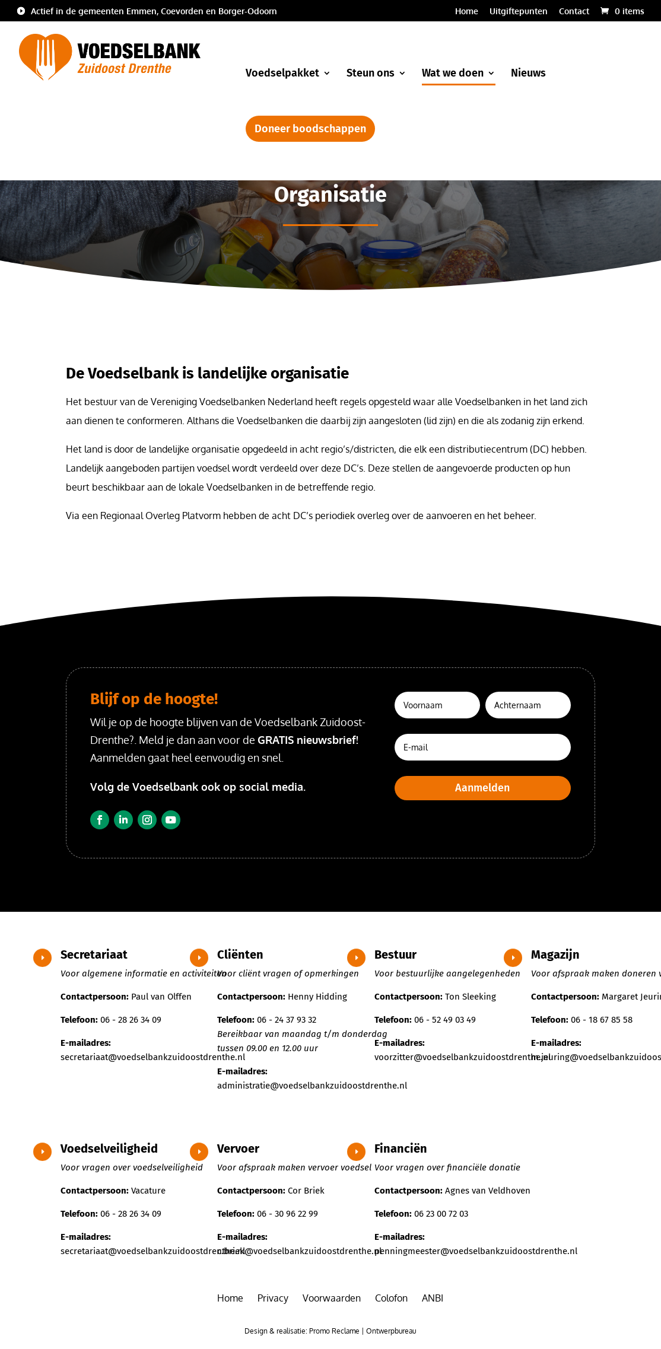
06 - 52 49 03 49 (445, 1019)
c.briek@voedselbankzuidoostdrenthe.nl (299, 1251)
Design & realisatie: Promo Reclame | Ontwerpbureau (330, 1330)
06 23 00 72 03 (441, 1213)
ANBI (432, 1298)
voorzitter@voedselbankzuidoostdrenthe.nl (462, 1057)
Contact (574, 11)
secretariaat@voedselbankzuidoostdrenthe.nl (153, 1057)
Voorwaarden (332, 1298)
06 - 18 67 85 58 (602, 1019)
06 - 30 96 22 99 (287, 1213)
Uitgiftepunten (519, 11)
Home (466, 11)
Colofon (391, 1298)
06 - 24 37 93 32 (286, 1019)
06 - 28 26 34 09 (130, 1019)
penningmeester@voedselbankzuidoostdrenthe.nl (475, 1251)
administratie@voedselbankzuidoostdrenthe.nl (312, 1085)
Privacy (273, 1298)
